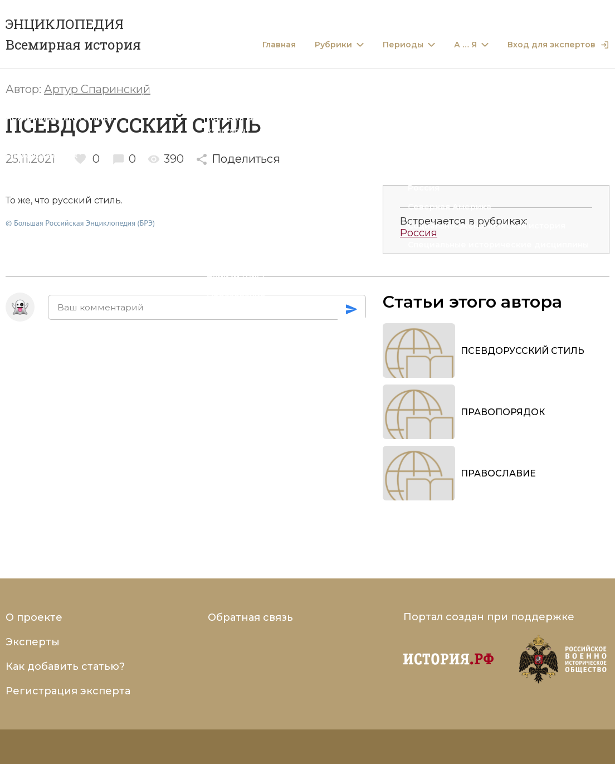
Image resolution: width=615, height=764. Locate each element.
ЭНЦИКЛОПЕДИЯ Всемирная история (73, 34)
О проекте (34, 617)
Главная (279, 45)
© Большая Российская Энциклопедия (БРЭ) (80, 223)
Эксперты (33, 642)
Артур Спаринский (97, 89)
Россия (418, 233)
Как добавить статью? (65, 666)
